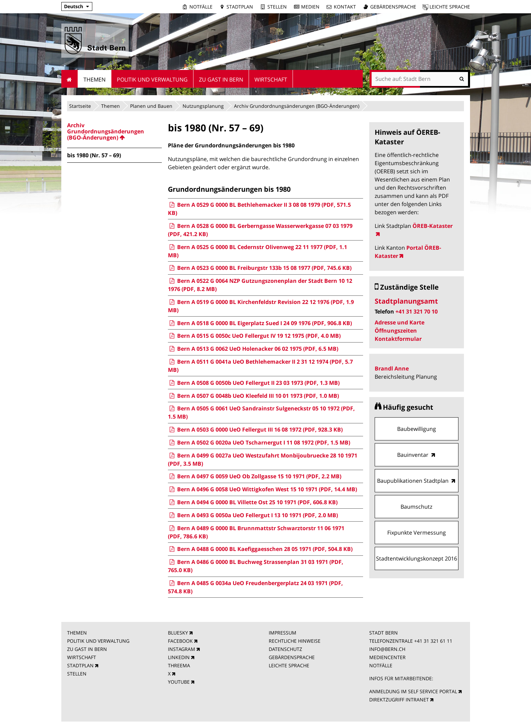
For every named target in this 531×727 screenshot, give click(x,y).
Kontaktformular (398, 339)
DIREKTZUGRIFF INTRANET (399, 699)
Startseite (80, 106)
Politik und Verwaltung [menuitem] (152, 79)
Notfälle (201, 6)
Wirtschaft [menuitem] (270, 79)
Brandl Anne (392, 368)
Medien (310, 6)
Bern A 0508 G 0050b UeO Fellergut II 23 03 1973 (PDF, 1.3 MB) (254, 383)
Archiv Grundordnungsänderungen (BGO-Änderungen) (296, 106)
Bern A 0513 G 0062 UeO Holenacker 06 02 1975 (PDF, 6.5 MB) (253, 348)
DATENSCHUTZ (285, 649)
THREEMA (179, 665)
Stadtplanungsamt (406, 301)
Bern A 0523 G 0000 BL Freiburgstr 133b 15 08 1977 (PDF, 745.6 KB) (260, 268)
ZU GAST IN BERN (87, 649)
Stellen (277, 6)
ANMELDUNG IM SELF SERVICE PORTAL (413, 691)
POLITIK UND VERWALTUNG (98, 641)
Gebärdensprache (393, 6)
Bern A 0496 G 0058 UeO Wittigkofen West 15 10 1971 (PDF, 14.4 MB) (262, 489)
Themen (110, 106)
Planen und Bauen (151, 106)
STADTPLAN (80, 665)
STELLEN (77, 673)
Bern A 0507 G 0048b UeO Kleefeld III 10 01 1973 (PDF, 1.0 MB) (253, 395)
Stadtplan (240, 6)
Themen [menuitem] (94, 79)
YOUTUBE (179, 682)
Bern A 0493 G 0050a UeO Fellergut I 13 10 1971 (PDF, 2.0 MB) (253, 515)
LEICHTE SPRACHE (289, 665)
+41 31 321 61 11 (433, 641)
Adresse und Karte (399, 322)
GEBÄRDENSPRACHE (292, 657)
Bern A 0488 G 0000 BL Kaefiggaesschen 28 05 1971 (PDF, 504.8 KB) (260, 549)
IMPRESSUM (282, 632)
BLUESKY (178, 632)
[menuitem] (114, 131)
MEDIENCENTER (387, 657)
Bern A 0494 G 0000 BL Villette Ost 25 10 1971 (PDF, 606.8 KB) (253, 502)
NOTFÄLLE (380, 665)
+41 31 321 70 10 (416, 311)
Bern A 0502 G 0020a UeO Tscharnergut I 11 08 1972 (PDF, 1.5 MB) (259, 442)
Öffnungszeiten (396, 330)
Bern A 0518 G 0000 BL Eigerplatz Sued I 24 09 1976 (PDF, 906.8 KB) (260, 323)
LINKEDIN (179, 657)
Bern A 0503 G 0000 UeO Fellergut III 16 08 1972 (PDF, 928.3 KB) (255, 429)
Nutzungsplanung (203, 106)
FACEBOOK (180, 641)
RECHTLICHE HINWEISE (295, 641)
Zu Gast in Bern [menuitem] (221, 79)
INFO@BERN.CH (387, 649)
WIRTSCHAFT (81, 657)
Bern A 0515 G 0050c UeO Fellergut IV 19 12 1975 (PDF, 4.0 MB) (254, 335)
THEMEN (77, 632)
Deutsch (73, 6)
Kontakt (345, 6)
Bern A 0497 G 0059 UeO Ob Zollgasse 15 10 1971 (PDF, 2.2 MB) (254, 476)
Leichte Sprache (450, 6)
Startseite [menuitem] (69, 79)
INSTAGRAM (181, 649)
